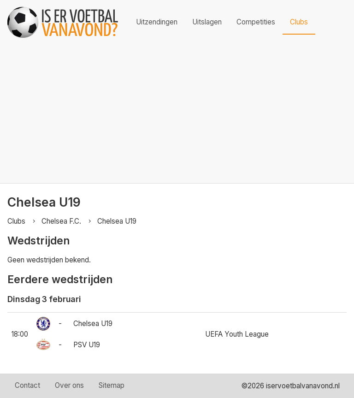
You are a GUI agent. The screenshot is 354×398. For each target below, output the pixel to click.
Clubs (299, 22)
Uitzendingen (156, 22)
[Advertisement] (177, 113)
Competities (255, 22)
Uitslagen (207, 22)
